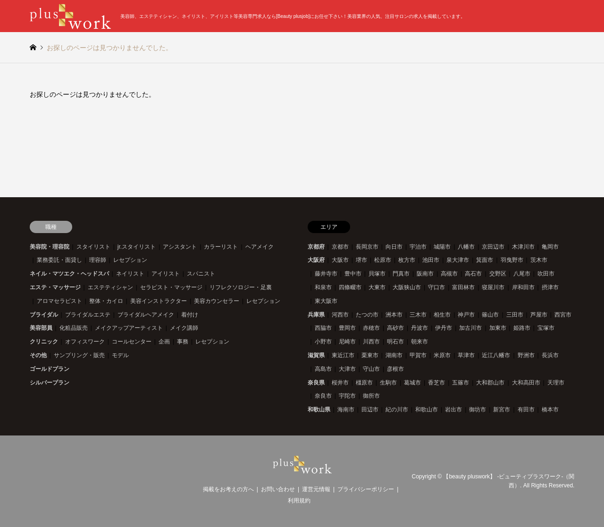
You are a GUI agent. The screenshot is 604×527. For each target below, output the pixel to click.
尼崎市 (347, 341)
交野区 (497, 273)
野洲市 (526, 355)
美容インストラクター (158, 301)
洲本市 (394, 314)
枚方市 (406, 260)
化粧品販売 (73, 328)
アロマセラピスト (59, 301)
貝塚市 (377, 273)
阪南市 (425, 273)
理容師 (97, 260)
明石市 (395, 341)
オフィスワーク (85, 341)
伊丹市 (443, 328)
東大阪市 (326, 301)
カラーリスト (221, 246)
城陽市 (442, 246)
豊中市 (352, 273)
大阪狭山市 (407, 287)
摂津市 (550, 287)
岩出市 (453, 409)
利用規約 (299, 500)
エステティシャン (110, 287)
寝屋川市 (493, 287)
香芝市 (436, 382)
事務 (182, 341)
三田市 (514, 314)
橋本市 (550, 409)
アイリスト (165, 273)
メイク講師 (184, 328)
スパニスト (201, 273)
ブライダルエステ (87, 314)
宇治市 (418, 246)
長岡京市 (367, 246)
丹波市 (419, 328)
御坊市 (477, 409)
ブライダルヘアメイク (145, 314)
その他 (38, 355)
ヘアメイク (259, 246)
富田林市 (463, 287)
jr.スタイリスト (136, 246)
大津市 (347, 369)
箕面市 (484, 260)
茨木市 (538, 260)
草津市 (466, 355)
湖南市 (394, 355)
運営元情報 (316, 489)
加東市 (497, 328)
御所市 (371, 396)
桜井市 (340, 382)
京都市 (340, 246)
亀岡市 (550, 246)
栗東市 (369, 355)
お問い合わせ (278, 489)
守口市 (436, 287)
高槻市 (449, 273)
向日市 (394, 246)
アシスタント (180, 246)
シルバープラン (49, 382)
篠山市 (490, 314)
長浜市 (550, 355)
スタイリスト (93, 246)
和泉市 (323, 287)
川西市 (371, 341)
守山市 (371, 369)
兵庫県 (316, 314)
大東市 (377, 287)
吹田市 (545, 273)
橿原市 (364, 382)
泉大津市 (457, 260)
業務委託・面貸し (59, 260)
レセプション (130, 260)
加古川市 (470, 328)
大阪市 (340, 260)
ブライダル (44, 314)
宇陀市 (347, 396)
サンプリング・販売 (79, 355)
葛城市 (412, 382)
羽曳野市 (512, 260)
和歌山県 (319, 409)
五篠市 (460, 382)
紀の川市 (397, 409)
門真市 (401, 273)
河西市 (340, 314)
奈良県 (316, 382)
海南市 (345, 409)
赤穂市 (371, 328)
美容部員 (41, 328)
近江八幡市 (496, 355)
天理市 (555, 382)
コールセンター (131, 341)
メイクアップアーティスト (129, 328)
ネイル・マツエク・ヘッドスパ (69, 273)
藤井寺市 (326, 273)
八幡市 (466, 246)
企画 (164, 341)
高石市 (473, 273)
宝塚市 (545, 328)
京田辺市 (493, 246)
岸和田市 (523, 287)
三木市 (418, 314)
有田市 (526, 409)
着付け (189, 314)
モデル (120, 355)
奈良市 (323, 396)
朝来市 (419, 341)
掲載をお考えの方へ (228, 489)
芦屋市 (538, 314)
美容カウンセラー (216, 301)
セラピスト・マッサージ (171, 287)
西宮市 (562, 314)
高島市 (323, 369)
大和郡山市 (490, 382)
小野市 (323, 341)
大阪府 (316, 260)
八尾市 (521, 273)
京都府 (316, 246)
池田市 (430, 260)
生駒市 (388, 382)
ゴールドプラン (49, 369)
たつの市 (367, 314)
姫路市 (521, 328)
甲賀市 (418, 355)
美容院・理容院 (49, 246)
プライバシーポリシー (365, 489)
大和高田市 (526, 382)
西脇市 (323, 328)
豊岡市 (347, 328)
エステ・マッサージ (55, 287)
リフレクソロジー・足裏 (241, 287)
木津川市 (523, 246)
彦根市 (395, 369)
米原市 (442, 355)
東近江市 (343, 355)
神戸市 (466, 314)
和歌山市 (426, 409)
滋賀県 (316, 355)
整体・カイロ (106, 301)
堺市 (361, 260)
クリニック (44, 341)
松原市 (382, 260)
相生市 (442, 314)
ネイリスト (130, 273)
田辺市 (369, 409)
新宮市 (501, 409)
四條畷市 (350, 287)
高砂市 (395, 328)
